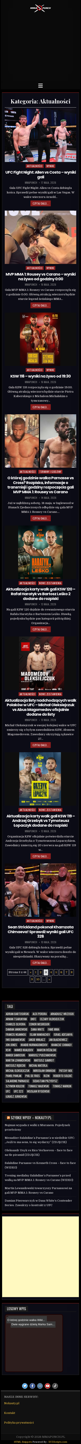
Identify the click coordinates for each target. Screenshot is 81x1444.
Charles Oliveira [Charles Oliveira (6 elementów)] (15, 1024)
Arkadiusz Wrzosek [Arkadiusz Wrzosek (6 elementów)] (62, 1014)
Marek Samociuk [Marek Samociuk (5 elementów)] (15, 1055)
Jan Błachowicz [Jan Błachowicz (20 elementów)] (58, 1040)
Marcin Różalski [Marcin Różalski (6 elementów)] (46, 1050)
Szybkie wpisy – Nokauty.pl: (31, 1117)
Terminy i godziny (50, 471)
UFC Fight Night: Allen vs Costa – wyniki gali (40, 175)
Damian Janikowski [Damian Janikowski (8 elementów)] (16, 1029)
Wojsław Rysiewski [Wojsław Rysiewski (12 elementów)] (38, 1091)
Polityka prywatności (19, 1422)
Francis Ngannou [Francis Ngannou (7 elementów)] (16, 1035)
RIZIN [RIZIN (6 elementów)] (46, 1076)
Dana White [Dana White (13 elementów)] (37, 1029)
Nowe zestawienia (50, 583)
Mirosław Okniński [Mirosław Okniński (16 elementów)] (44, 1071)
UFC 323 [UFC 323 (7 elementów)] (18, 1091)
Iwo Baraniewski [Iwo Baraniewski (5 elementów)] (15, 1040)
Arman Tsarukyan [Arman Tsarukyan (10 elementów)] (16, 1019)
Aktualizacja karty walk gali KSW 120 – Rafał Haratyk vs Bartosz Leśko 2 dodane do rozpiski (40, 593)
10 (38, 979)
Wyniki (50, 166)
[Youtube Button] (47, 1386)
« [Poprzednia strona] (31, 972)
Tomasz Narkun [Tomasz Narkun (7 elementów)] (62, 1086)
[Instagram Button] (40, 1386)
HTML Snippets (23, 1442)
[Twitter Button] (25, 1386)
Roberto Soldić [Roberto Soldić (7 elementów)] (62, 1076)
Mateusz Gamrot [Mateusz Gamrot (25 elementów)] (44, 1060)
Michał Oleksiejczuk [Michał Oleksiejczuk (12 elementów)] (17, 1071)
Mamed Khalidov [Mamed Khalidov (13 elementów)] (23, 1050)
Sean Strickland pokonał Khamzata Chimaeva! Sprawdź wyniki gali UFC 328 (40, 931)
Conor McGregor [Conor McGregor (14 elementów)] (39, 1024)
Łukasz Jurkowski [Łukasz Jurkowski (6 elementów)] (16, 1096)
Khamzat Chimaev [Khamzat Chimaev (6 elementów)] (61, 1045)
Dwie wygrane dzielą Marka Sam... (30, 1320)
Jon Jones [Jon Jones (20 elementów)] (11, 1045)
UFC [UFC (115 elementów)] (8, 1091)
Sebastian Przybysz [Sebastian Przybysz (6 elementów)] (45, 1081)
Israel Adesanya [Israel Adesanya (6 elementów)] (63, 1035)
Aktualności (35, 166)
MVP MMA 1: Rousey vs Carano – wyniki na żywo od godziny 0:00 (41, 276)
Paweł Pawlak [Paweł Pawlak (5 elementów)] (13, 1076)
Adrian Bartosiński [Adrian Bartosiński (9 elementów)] (17, 1014)
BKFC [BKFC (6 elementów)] (33, 1019)
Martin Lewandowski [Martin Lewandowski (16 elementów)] (18, 1060)
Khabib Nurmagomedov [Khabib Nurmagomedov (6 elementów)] (34, 1045)
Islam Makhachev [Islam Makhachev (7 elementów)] (40, 1035)
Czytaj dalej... (41, 203)
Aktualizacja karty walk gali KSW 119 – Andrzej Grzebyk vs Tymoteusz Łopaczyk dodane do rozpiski (40, 820)
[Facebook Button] (32, 1386)
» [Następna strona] (49, 979)
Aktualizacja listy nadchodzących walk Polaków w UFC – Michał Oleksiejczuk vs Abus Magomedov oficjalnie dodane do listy (40, 707)
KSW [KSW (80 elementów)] (8, 1050)
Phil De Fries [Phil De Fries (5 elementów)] (32, 1076)
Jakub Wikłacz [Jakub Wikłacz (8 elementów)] (37, 1040)
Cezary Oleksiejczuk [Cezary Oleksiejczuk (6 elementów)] (52, 1019)
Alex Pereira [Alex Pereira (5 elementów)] (40, 1014)
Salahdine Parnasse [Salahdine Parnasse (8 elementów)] (17, 1081)
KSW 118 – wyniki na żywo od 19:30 (40, 376)
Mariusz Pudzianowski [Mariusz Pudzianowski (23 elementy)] (42, 1055)
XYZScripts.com (57, 1442)
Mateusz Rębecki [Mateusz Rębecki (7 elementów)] (15, 1065)
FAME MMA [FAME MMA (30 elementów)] (53, 1029)
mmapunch (31, 182)
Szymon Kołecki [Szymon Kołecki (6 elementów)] (15, 1086)
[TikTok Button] (55, 1386)
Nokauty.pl (11, 1403)
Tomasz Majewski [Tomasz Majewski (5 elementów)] (38, 1086)
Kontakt (9, 1413)
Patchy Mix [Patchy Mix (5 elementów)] (65, 1071)
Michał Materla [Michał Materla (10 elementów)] (38, 1065)
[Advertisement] (40, 46)
